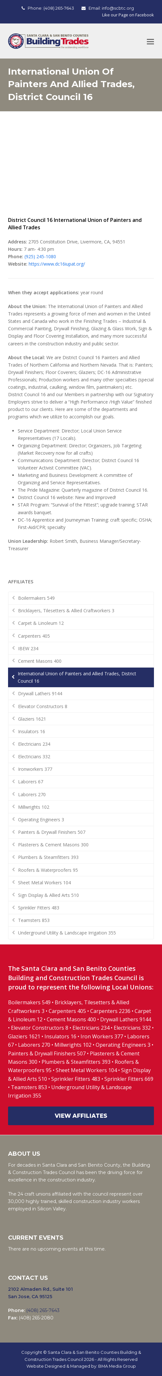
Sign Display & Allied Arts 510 (48, 895)
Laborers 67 (30, 782)
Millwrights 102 (33, 807)
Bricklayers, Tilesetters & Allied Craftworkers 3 (66, 610)
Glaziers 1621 (32, 719)
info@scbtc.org (118, 8)
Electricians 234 (34, 744)
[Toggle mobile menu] (150, 41)
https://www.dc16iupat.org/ (57, 264)
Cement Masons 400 (40, 661)
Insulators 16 (31, 731)
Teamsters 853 (34, 920)
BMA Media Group (117, 1366)
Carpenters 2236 (111, 1011)
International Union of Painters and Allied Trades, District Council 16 (77, 677)
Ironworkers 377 (35, 769)
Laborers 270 (32, 794)
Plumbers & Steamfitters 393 (48, 857)
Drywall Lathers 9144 (40, 693)
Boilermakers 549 (36, 598)
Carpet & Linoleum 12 (41, 623)
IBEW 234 (28, 648)
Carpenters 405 (34, 636)
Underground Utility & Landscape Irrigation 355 (67, 933)
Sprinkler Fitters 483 (38, 908)
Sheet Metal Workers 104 (44, 882)
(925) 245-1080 (40, 256)
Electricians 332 (34, 756)
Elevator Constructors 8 (42, 706)
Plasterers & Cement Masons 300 (53, 845)
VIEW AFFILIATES (81, 1115)
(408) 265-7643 (58, 8)
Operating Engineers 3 (41, 819)
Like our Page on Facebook (128, 15)
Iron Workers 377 (102, 1036)
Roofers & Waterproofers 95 (48, 870)
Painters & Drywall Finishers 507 (51, 832)
